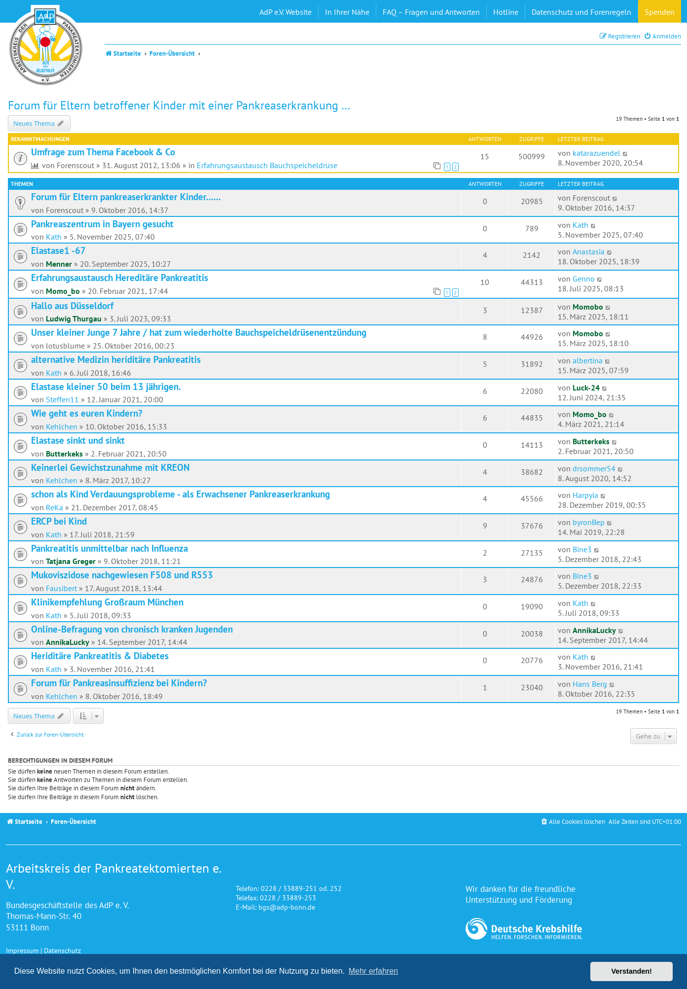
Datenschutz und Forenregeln (581, 12)
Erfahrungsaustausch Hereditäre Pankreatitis (119, 277)
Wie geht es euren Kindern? (87, 413)
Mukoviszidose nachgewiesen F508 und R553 (122, 575)
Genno (584, 278)
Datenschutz (62, 950)
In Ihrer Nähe (347, 12)
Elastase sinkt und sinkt (78, 440)
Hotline (505, 12)
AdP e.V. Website (285, 12)
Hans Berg (590, 684)
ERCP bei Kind (59, 521)
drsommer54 (594, 468)
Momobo (588, 307)
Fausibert (61, 588)
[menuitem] (662, 36)
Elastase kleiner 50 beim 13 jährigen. (106, 386)
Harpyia (585, 495)
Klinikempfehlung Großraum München (107, 602)
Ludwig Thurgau (74, 318)
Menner (59, 264)
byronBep (589, 522)
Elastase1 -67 (58, 250)
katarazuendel (596, 153)
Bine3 (582, 549)
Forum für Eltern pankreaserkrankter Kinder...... (126, 197)
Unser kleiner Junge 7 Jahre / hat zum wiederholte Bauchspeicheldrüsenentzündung (198, 332)
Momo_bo (63, 291)
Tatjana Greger (71, 561)
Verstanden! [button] (632, 971)
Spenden (660, 12)
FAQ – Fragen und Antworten (431, 12)
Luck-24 (586, 387)
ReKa (54, 507)
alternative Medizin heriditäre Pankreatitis (116, 359)
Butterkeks (64, 454)
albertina (588, 360)
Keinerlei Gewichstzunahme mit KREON (110, 467)
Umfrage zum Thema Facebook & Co (103, 152)
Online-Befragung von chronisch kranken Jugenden (132, 629)
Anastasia (589, 251)
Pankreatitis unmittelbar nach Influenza (109, 548)
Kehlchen (61, 426)
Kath (54, 237)
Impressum (22, 950)
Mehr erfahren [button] (373, 971)
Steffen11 (62, 399)
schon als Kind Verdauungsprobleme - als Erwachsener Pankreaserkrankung (180, 494)
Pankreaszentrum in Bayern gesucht (102, 224)
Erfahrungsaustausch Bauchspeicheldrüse (267, 165)
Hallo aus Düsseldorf (72, 306)
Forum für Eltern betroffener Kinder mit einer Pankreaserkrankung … (179, 105)
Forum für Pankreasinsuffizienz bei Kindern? (119, 683)
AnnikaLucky (67, 642)
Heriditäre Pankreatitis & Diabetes (100, 656)
